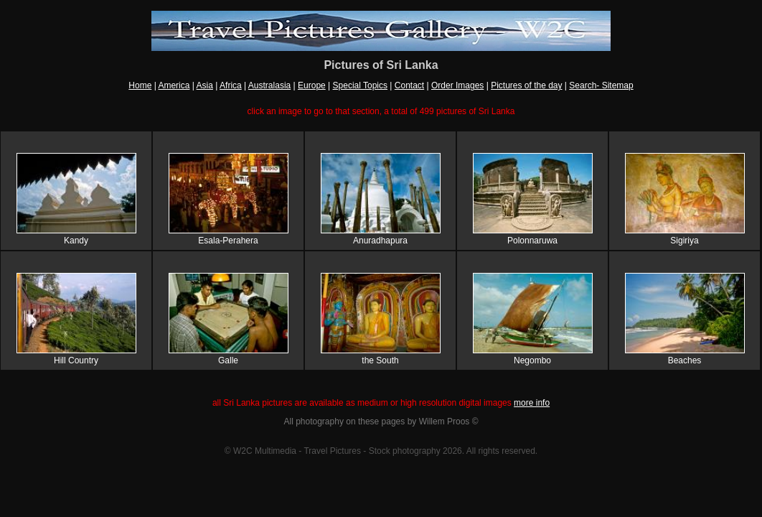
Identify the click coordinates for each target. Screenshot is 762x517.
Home (139, 85)
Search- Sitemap (601, 85)
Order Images (457, 85)
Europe (312, 85)
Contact (409, 85)
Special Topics (360, 85)
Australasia (269, 85)
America (173, 85)
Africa (231, 85)
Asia (205, 85)
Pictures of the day (526, 85)
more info (532, 403)
